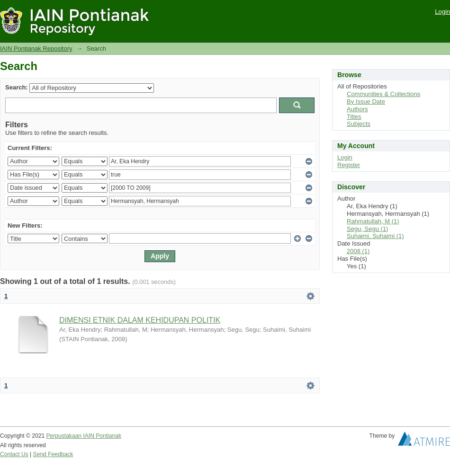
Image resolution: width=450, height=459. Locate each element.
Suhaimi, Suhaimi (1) (375, 235)
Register (348, 164)
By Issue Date (366, 101)
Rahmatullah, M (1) (373, 221)
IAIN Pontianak (102, 436)
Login (442, 11)
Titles (354, 116)
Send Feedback (53, 454)
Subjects (358, 123)
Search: (16, 87)
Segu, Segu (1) (367, 228)
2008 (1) (358, 251)
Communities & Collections (383, 93)
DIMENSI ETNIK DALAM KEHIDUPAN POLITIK (139, 320)
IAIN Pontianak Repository (36, 48)
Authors (357, 109)
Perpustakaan (64, 436)
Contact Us (14, 454)
